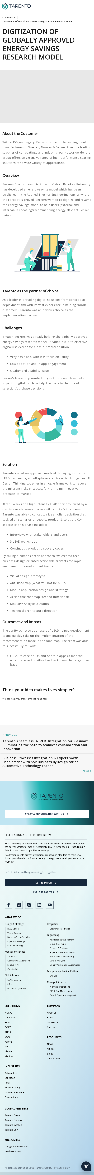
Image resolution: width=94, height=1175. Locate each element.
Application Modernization (62, 952)
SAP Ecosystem (14, 980)
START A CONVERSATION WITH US (47, 814)
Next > (87, 771)
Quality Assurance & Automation (65, 965)
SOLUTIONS (12, 1006)
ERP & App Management (61, 991)
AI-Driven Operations (60, 986)
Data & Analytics (57, 960)
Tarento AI (12, 956)
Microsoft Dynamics (16, 988)
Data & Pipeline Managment (63, 995)
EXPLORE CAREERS (46, 892)
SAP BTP (53, 976)
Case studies (9, 17)
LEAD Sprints (13, 928)
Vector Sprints (14, 933)
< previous (9, 734)
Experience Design (16, 941)
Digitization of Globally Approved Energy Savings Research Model (37, 21)
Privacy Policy (62, 1167)
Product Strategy (15, 945)
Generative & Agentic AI (18, 960)
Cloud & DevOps (58, 944)
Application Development (62, 939)
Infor (9, 984)
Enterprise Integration (60, 928)
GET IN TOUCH (46, 882)
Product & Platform (59, 948)
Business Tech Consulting (19, 937)
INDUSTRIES (12, 1066)
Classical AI (12, 969)
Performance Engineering (62, 956)
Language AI (13, 965)
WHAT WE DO (13, 917)
